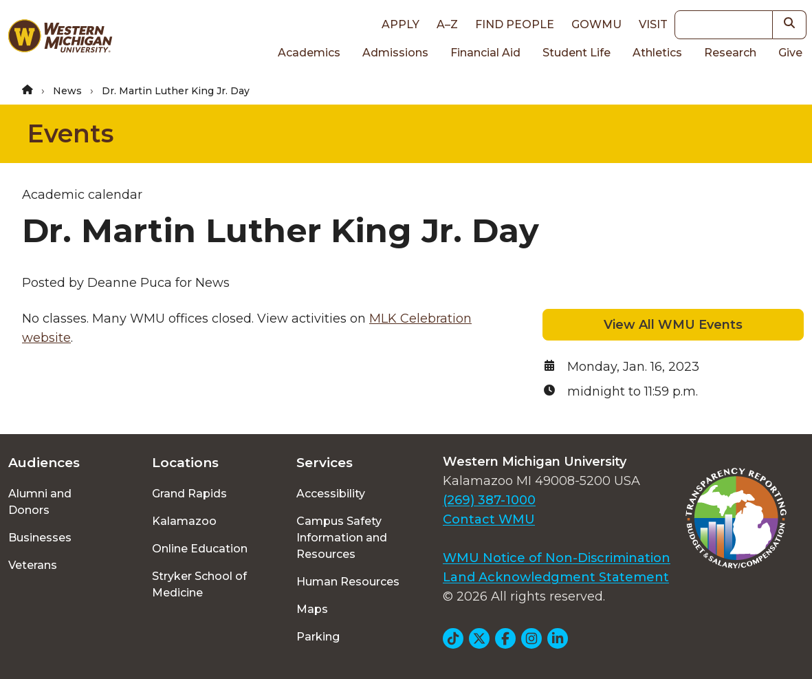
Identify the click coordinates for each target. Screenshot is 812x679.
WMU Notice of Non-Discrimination (556, 557)
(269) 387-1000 (489, 500)
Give (790, 52)
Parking (318, 636)
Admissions (395, 52)
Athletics (657, 52)
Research (730, 52)
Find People (514, 24)
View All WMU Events (673, 324)
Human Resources (347, 581)
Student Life (576, 52)
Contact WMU (489, 519)
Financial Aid (485, 52)
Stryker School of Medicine (199, 584)
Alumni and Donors (40, 502)
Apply (400, 24)
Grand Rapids (189, 493)
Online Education (200, 548)
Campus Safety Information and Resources (341, 538)
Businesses (40, 537)
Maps (312, 609)
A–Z (447, 24)
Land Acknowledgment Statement (556, 577)
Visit (653, 24)
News (67, 91)
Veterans (32, 565)
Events (70, 133)
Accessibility (330, 493)
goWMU (596, 24)
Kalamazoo (184, 521)
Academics (309, 52)
